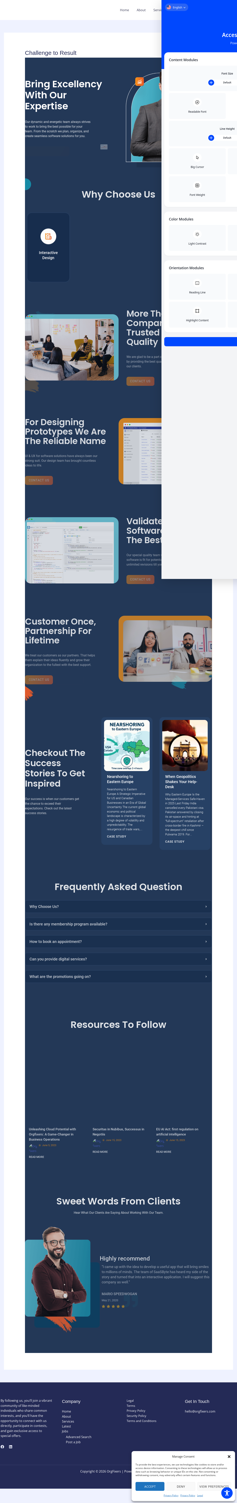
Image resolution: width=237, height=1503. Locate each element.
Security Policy (134, 1430)
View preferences (214, 1486)
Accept (150, 1486)
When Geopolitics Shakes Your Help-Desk (181, 786)
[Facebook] (2, 1461)
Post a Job (73, 1457)
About (145, 10)
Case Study (116, 841)
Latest (179, 10)
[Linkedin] (10, 1461)
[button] (229, 1457)
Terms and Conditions (140, 1435)
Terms (128, 1420)
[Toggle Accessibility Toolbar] (227, 1493)
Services (163, 10)
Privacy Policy (171, 1495)
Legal (200, 1495)
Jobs (195, 10)
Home (130, 10)
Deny (181, 1486)
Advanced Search (78, 1452)
